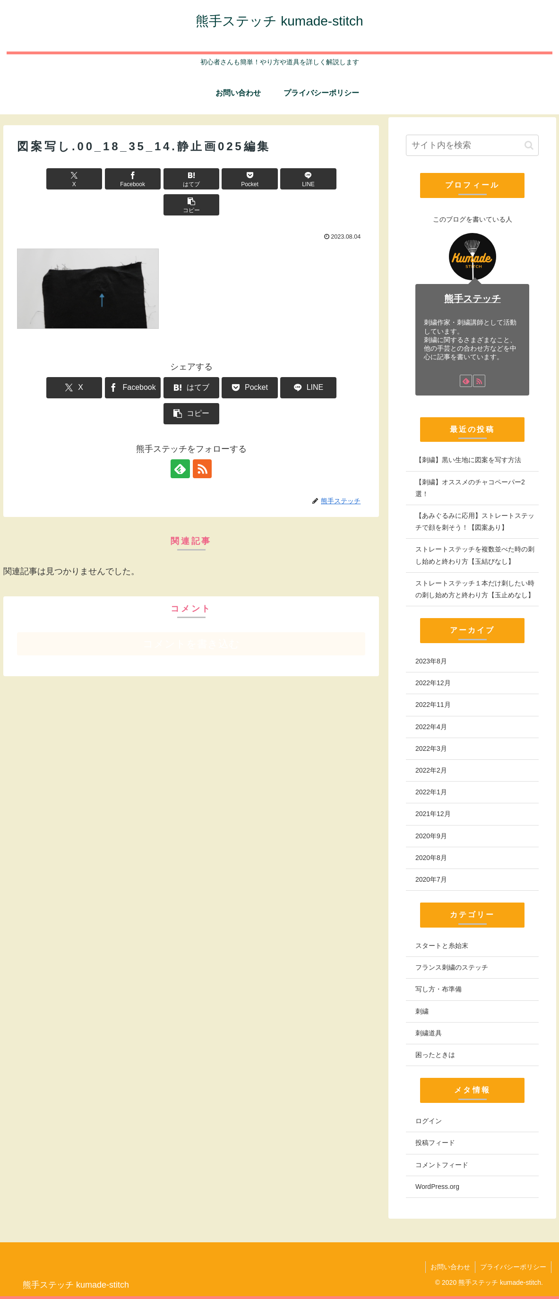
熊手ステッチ (472, 298)
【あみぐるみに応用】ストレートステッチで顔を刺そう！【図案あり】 (474, 521)
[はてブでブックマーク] (162, 178)
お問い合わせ (450, 1267)
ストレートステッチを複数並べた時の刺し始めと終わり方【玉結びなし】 (474, 555)
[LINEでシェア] (279, 178)
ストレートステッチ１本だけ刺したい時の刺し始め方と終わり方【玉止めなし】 (474, 589)
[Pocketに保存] (221, 178)
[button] (337, 178)
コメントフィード (441, 1165)
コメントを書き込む (191, 592)
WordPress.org (437, 1186)
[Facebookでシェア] (103, 178)
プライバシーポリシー (513, 1267)
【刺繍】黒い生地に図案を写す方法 (468, 460)
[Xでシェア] (45, 178)
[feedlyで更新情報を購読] (180, 416)
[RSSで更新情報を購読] (202, 416)
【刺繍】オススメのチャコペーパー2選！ (470, 488)
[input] (472, 145)
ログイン (428, 1121)
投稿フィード (435, 1142)
